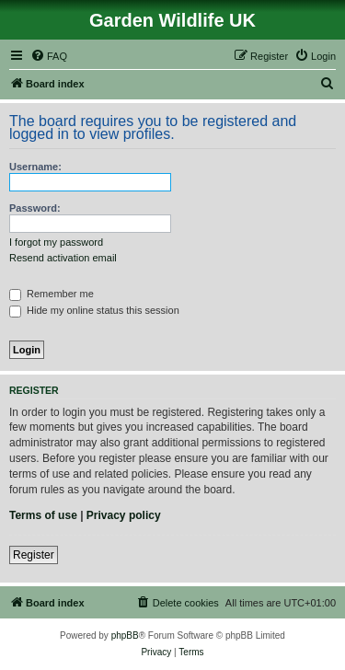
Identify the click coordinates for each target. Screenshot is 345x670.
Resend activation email (63, 257)
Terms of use (43, 515)
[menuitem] (48, 56)
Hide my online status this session (94, 310)
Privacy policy (123, 515)
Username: (35, 166)
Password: (35, 208)
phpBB (125, 635)
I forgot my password (56, 242)
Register (33, 555)
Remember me (51, 293)
